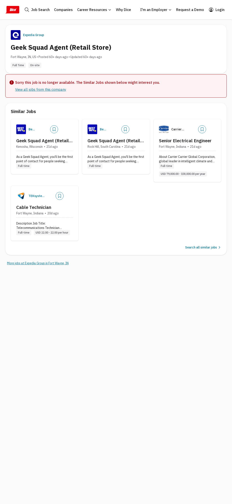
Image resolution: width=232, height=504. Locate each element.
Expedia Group (33, 35)
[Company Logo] (21, 129)
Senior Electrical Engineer (185, 141)
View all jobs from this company (40, 89)
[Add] (54, 129)
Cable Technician (33, 207)
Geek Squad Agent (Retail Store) (42, 141)
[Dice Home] (12, 10)
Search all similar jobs (203, 247)
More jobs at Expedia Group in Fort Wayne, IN (38, 263)
